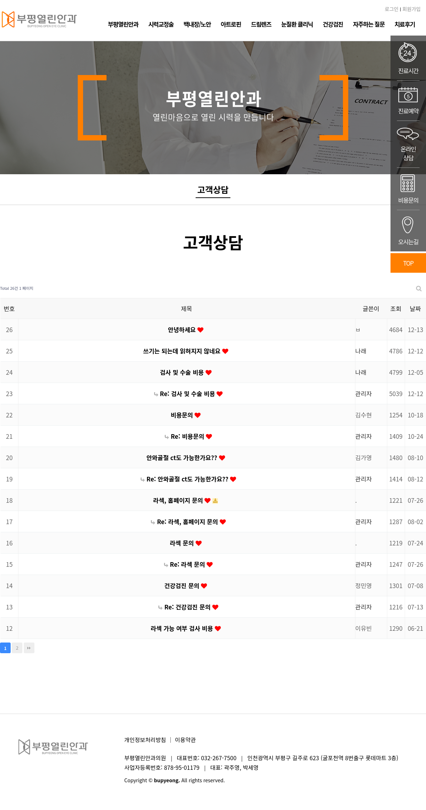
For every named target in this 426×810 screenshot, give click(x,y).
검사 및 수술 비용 (183, 372)
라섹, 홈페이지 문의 (179, 500)
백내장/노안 (197, 24)
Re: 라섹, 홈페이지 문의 (185, 521)
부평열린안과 (123, 24)
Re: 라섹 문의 (185, 564)
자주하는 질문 (368, 24)
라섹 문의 (182, 542)
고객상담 (213, 189)
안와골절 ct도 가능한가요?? (182, 457)
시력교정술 (161, 24)
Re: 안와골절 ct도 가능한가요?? (185, 478)
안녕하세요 (182, 329)
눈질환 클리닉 (297, 24)
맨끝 (29, 648)
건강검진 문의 (182, 585)
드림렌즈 (261, 24)
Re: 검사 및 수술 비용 (185, 393)
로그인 (392, 8)
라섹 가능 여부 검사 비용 (182, 628)
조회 (395, 308)
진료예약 (408, 100)
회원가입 (411, 8)
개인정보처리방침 (145, 739)
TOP (408, 263)
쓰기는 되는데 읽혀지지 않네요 (182, 350)
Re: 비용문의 (185, 436)
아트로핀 (231, 24)
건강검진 (333, 24)
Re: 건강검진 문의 (185, 606)
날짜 (415, 308)
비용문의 (183, 414)
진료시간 (408, 58)
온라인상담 (408, 144)
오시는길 (408, 230)
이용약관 (185, 739)
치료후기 (404, 24)
